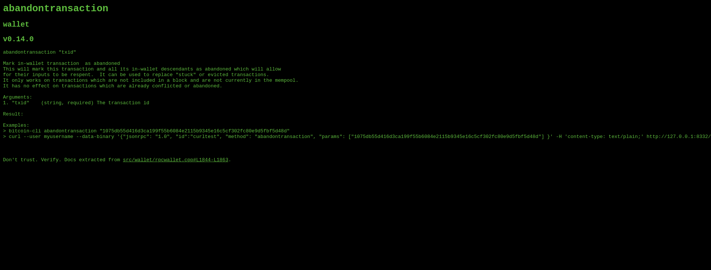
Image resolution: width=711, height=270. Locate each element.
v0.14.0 (18, 44)
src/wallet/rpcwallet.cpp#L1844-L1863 (175, 185)
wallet (16, 28)
